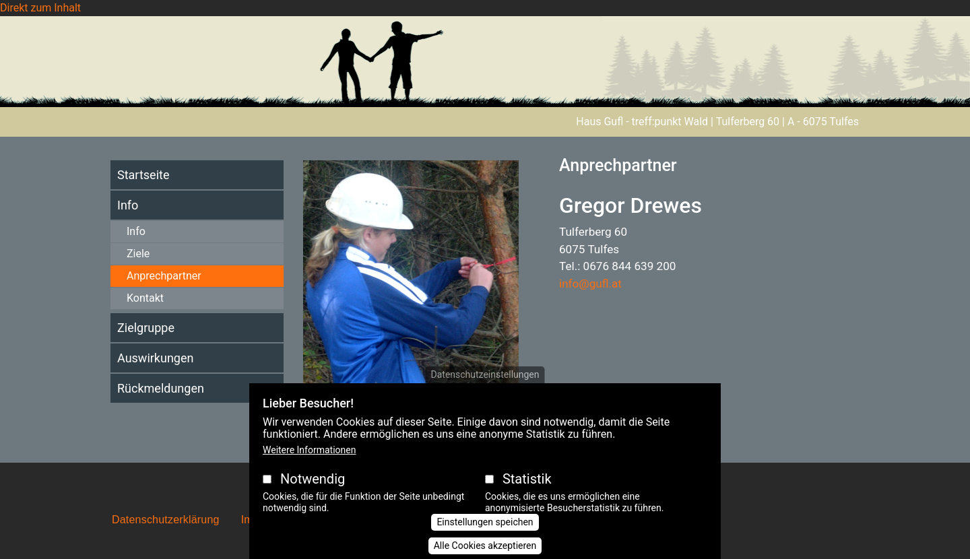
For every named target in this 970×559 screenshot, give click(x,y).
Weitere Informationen (309, 462)
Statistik (527, 491)
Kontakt (145, 298)
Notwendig (312, 491)
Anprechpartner (164, 275)
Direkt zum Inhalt (40, 7)
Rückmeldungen (160, 388)
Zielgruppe (145, 328)
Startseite (143, 175)
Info (127, 205)
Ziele (138, 253)
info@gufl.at (590, 283)
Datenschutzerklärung (166, 519)
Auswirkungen (155, 358)
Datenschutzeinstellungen (485, 386)
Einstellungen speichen (485, 533)
